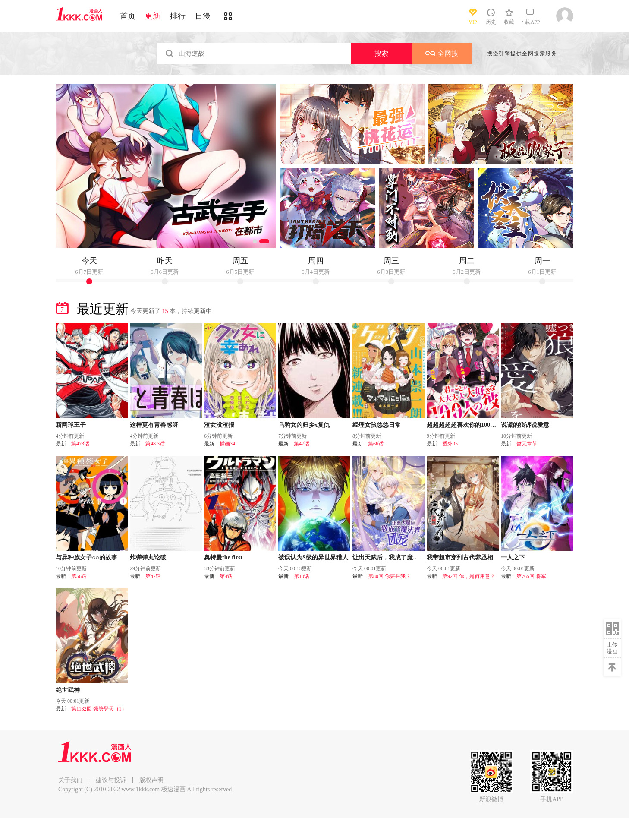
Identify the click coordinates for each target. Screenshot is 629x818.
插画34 (227, 444)
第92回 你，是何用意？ (468, 576)
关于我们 (70, 780)
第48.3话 (155, 444)
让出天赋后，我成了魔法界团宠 (394, 557)
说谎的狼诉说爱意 (525, 425)
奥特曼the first (223, 557)
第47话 (301, 444)
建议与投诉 (111, 780)
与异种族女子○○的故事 (86, 557)
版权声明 (151, 780)
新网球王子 (71, 425)
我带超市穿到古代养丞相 (460, 557)
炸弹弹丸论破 (148, 557)
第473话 (80, 444)
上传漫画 (612, 647)
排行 (178, 16)
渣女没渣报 (219, 425)
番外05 (450, 444)
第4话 (226, 576)
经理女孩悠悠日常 (376, 425)
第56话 (79, 576)
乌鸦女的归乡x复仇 (304, 425)
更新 (152, 16)
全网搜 (441, 53)
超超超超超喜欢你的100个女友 (467, 425)
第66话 (376, 444)
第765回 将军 (531, 576)
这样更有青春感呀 (154, 425)
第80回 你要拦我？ (389, 576)
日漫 (203, 16)
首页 (127, 16)
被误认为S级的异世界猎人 (313, 557)
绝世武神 (68, 690)
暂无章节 (526, 444)
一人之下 (513, 557)
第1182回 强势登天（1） (99, 709)
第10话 (301, 576)
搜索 (381, 53)
